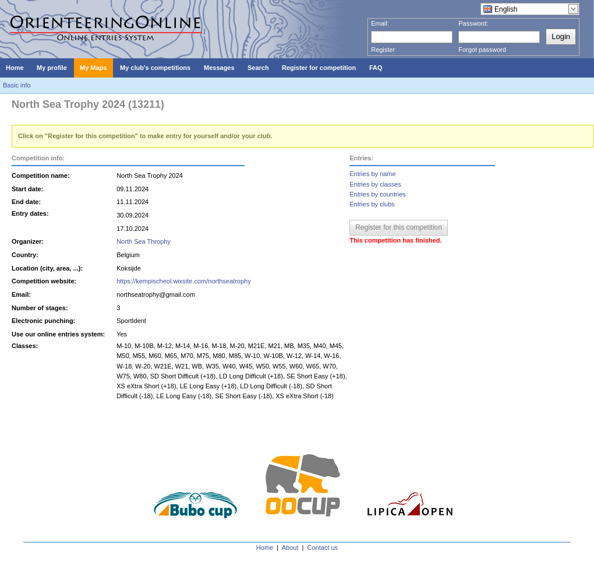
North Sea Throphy (143, 241)
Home (264, 547)
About (290, 547)
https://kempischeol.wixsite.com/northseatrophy (183, 281)
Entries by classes (375, 184)
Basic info (17, 85)
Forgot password (482, 49)
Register (383, 49)
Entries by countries (377, 194)
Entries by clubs (372, 204)
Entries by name (372, 173)
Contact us (322, 547)
